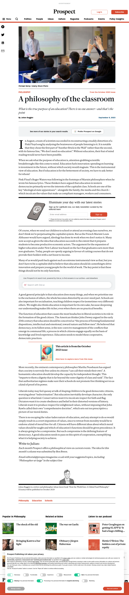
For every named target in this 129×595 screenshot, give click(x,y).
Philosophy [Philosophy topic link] (24, 495)
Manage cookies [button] (16, 588)
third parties (36, 561)
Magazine (74, 19)
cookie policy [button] (65, 560)
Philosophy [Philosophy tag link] (24, 92)
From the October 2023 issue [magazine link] (102, 92)
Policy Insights (117, 19)
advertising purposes (41, 563)
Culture (61, 19)
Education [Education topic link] (37, 495)
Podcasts (88, 19)
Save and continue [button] (112, 588)
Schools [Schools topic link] (48, 495)
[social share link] (2, 50)
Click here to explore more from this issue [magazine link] (74, 353)
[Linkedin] (126, 575)
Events (101, 19)
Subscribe (119, 12)
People (39, 19)
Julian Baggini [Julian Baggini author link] (27, 117)
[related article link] (21, 524)
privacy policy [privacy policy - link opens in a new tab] (67, 558)
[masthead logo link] (64, 12)
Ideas (51, 19)
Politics (27, 19)
